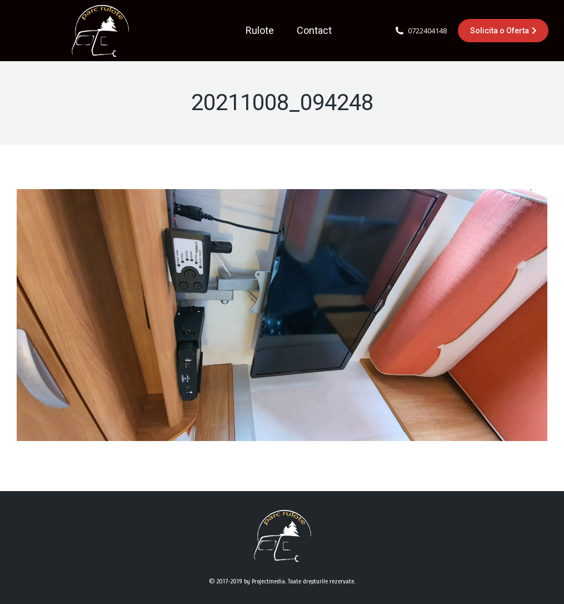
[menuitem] (259, 30)
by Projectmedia (264, 581)
